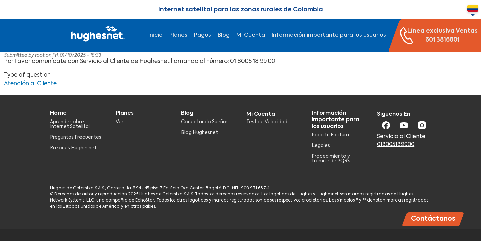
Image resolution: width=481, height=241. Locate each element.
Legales (321, 145)
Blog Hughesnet (199, 132)
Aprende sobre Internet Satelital (70, 124)
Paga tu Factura (330, 135)
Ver (119, 121)
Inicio (155, 35)
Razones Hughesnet (73, 148)
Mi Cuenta (250, 35)
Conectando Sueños (205, 121)
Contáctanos (433, 219)
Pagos (202, 35)
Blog (224, 35)
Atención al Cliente (30, 84)
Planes (178, 35)
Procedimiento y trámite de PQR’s (331, 158)
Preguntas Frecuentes (75, 137)
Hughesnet (97, 35)
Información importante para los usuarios (329, 35)
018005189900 (395, 144)
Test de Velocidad (266, 121)
